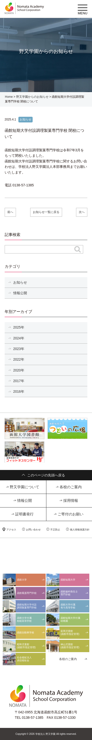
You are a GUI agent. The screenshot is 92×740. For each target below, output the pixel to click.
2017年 (18, 381)
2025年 (18, 327)
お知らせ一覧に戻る (46, 212)
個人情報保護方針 (80, 529)
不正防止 (55, 529)
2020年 (18, 370)
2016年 (18, 391)
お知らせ (20, 282)
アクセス (11, 529)
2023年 (18, 349)
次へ (82, 212)
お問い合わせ (33, 529)
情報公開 (20, 293)
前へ (10, 212)
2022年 (18, 359)
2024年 (18, 338)
